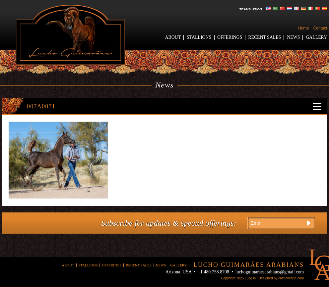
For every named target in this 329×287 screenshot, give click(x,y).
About (173, 37)
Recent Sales (264, 37)
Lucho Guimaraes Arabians (70, 35)
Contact (320, 28)
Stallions (199, 37)
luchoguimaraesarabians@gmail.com (269, 271)
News (293, 37)
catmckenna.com (291, 278)
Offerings (229, 37)
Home (303, 28)
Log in (251, 278)
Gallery (316, 37)
